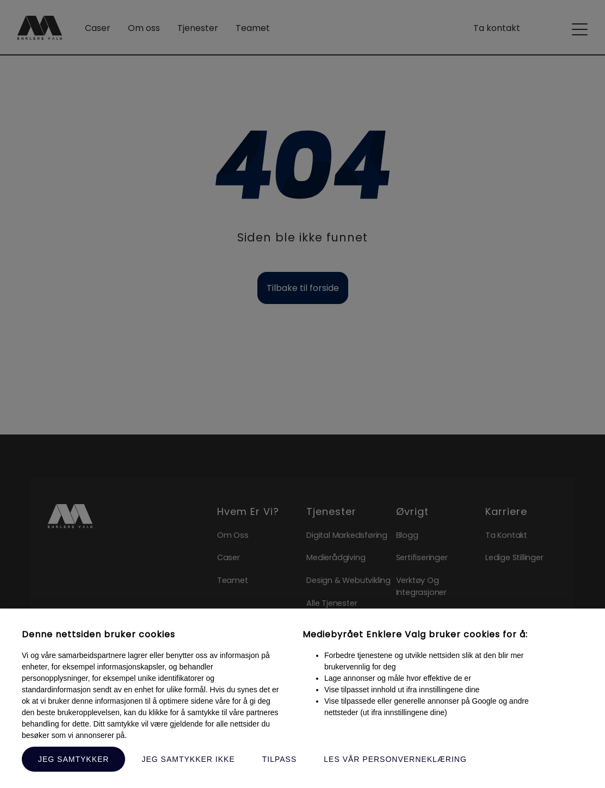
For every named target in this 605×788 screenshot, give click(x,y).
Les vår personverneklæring (395, 759)
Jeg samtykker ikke (187, 759)
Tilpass (279, 759)
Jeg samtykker (73, 759)
